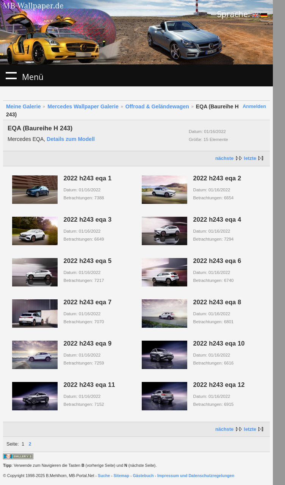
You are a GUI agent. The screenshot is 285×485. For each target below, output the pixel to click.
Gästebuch (143, 475)
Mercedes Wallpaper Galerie (82, 106)
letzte (250, 158)
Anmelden (254, 106)
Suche (104, 475)
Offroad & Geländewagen (157, 106)
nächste (224, 158)
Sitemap (121, 475)
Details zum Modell (71, 139)
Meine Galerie (23, 106)
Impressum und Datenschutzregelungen (195, 475)
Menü (11, 75)
